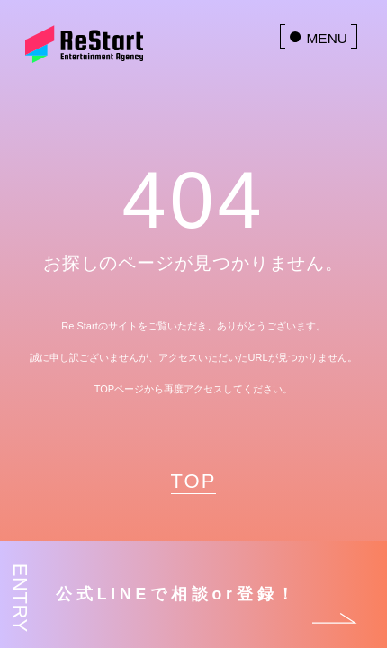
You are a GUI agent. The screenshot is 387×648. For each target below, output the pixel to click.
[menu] (318, 37)
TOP (194, 481)
